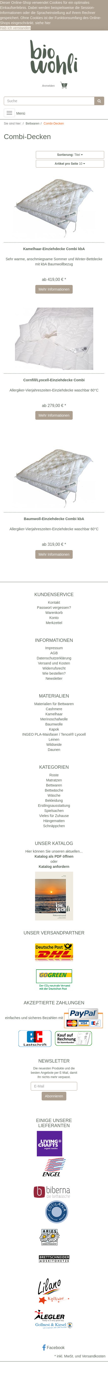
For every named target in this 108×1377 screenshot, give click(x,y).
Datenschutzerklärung (54, 658)
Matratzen (54, 780)
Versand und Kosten (54, 663)
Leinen (54, 739)
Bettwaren (54, 785)
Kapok (54, 729)
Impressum (54, 648)
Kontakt (54, 602)
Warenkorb (54, 613)
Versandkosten (93, 1356)
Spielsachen (54, 811)
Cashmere (54, 709)
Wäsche (54, 795)
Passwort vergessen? (54, 608)
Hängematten (54, 821)
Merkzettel (54, 623)
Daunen (54, 750)
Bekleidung (54, 800)
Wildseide (54, 745)
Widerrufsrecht (54, 668)
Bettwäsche (54, 790)
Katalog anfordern (54, 867)
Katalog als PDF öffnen (54, 856)
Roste (54, 775)
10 (70, 163)
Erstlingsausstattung (54, 806)
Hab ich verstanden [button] (15, 28)
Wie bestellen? (54, 673)
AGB (54, 653)
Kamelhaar (54, 714)
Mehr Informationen (54, 289)
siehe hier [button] (43, 23)
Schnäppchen (54, 826)
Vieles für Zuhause (54, 816)
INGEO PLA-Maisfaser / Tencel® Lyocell (54, 734)
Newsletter (53, 678)
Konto (54, 618)
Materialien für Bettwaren (54, 704)
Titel (70, 155)
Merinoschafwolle (54, 719)
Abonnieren (54, 1096)
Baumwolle (54, 724)
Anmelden (48, 85)
